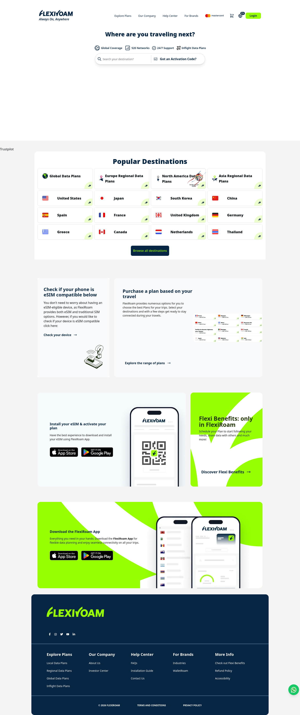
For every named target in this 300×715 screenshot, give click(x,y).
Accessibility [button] (222, 678)
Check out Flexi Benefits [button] (230, 663)
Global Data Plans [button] (58, 678)
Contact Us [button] (137, 678)
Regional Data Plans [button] (59, 670)
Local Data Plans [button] (57, 663)
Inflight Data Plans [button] (58, 686)
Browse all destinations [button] (150, 251)
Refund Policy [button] (223, 670)
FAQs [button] (134, 663)
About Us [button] (94, 663)
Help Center (170, 16)
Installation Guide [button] (142, 670)
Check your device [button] (60, 335)
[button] (232, 16)
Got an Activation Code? (175, 59)
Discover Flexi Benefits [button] (226, 471)
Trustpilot (7, 149)
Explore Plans (122, 16)
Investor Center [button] (98, 670)
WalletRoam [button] (180, 670)
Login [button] (253, 15)
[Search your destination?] (124, 59)
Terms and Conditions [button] (151, 705)
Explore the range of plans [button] (148, 363)
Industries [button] (179, 663)
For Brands (191, 16)
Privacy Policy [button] (192, 705)
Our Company (147, 16)
